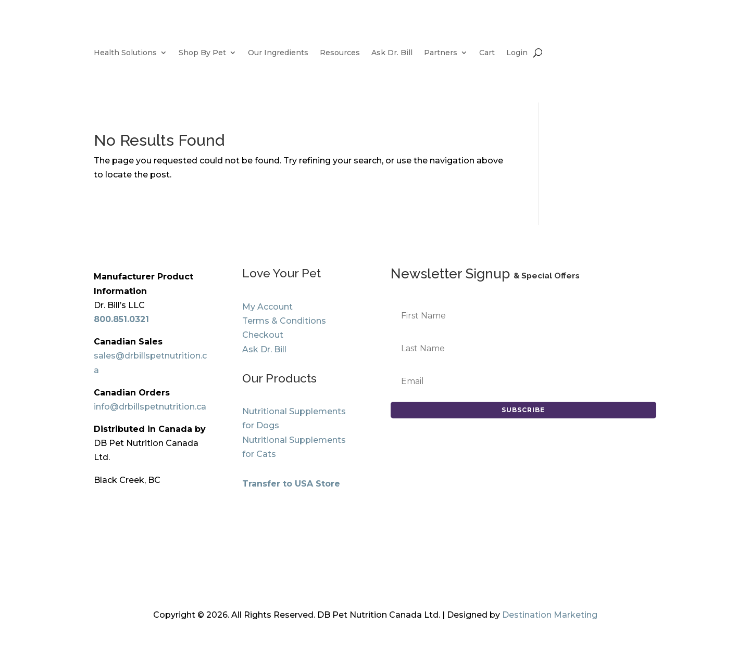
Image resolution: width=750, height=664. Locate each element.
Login (517, 53)
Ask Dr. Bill (392, 53)
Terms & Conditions (284, 321)
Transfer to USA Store (291, 484)
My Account (267, 307)
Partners (440, 53)
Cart (487, 53)
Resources (340, 53)
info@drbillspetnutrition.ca (150, 407)
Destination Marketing (549, 615)
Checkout (262, 335)
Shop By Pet (202, 53)
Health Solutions (125, 53)
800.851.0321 (121, 319)
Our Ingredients (278, 53)
